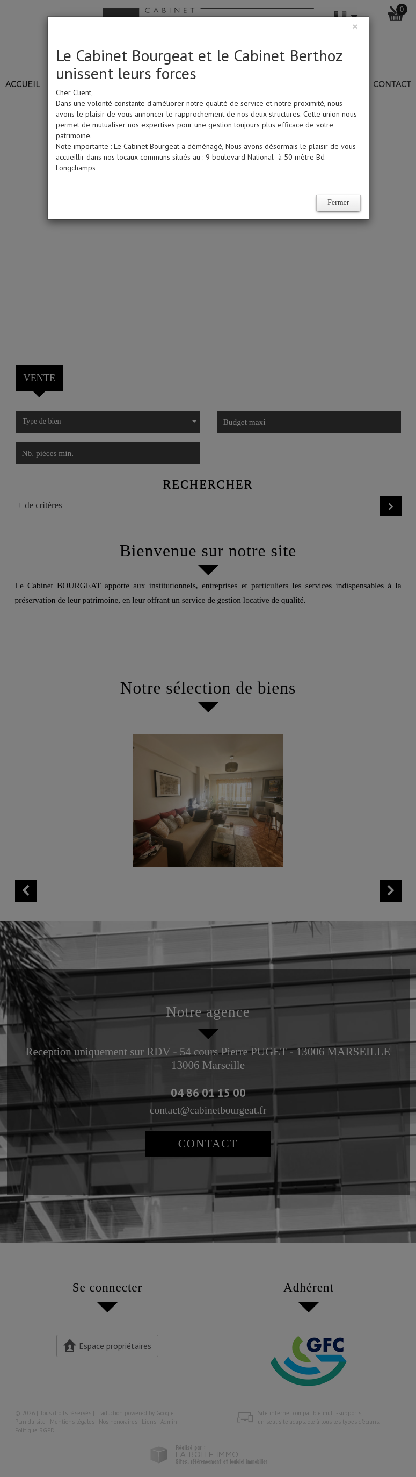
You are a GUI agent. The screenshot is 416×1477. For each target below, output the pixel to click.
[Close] (355, 26)
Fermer (338, 202)
